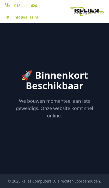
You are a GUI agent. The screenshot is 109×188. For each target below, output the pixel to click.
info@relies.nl (26, 17)
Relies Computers (36, 181)
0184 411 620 (25, 5)
